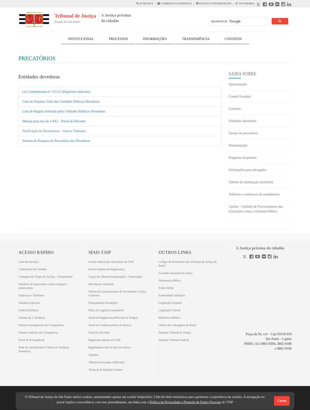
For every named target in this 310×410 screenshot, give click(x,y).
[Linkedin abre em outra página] (289, 5)
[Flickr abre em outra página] (277, 5)
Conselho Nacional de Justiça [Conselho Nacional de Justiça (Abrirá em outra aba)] (176, 273)
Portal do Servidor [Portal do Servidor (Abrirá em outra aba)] (99, 332)
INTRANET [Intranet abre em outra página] (144, 3)
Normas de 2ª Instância (31, 317)
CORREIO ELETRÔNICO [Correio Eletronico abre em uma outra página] (174, 3)
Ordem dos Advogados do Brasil (177, 325)
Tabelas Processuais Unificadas (107, 362)
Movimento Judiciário (101, 284)
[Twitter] (245, 257)
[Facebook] (251, 257)
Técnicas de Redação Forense (106, 369)
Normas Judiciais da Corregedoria (38, 332)
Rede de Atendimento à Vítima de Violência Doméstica (43, 349)
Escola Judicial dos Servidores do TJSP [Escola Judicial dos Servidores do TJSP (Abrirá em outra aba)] (111, 262)
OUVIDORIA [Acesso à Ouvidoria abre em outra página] (244, 3)
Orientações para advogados (248, 170)
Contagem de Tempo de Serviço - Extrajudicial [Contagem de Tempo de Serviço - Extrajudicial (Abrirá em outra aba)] (45, 276)
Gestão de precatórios (243, 133)
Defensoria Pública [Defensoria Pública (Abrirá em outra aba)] (170, 280)
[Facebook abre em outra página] (264, 5)
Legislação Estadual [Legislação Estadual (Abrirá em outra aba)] (170, 303)
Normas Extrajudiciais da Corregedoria (40, 325)
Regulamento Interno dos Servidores (110, 347)
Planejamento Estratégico (103, 303)
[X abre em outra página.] (259, 5)
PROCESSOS (118, 39)
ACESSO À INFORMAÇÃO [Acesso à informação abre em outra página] (213, 3)
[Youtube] (257, 257)
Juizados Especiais (29, 303)
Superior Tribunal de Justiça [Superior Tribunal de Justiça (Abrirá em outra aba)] (175, 332)
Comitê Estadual (240, 96)
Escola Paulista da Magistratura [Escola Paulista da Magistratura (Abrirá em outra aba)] (107, 269)
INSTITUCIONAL (81, 39)
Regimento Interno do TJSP (105, 340)
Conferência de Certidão (32, 269)
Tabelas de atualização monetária (251, 182)
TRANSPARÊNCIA (196, 39)
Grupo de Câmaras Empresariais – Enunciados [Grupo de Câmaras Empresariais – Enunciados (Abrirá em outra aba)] (115, 276)
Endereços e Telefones (31, 295)
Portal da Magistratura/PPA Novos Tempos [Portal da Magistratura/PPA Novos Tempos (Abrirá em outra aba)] (113, 317)
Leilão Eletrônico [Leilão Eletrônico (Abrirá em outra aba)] (28, 310)
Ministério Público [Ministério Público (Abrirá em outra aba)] (169, 317)
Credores (235, 109)
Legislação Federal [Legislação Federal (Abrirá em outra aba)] (169, 310)
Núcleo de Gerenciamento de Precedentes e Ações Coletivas (117, 293)
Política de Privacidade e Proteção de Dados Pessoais (185, 402)
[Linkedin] (275, 257)
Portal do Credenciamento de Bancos (110, 325)
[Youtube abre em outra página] (271, 5)
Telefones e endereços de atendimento (254, 194)
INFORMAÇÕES (155, 39)
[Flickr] (263, 257)
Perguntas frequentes (243, 157)
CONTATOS (233, 39)
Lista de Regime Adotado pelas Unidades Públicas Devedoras (63, 111)
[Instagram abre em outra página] (283, 5)
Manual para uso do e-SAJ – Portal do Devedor (54, 121)
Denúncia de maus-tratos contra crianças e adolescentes (42, 286)
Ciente (282, 401)
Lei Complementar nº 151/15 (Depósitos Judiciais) (56, 92)
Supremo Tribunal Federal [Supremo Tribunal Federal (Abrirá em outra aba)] (174, 340)
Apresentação (238, 84)
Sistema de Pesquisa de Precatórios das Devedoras (56, 141)
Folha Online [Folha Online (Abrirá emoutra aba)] (166, 288)
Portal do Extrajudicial (31, 340)
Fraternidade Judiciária (172, 295)
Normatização (238, 145)
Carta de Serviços (28, 262)
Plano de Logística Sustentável (106, 310)
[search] (238, 21)
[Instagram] (269, 257)
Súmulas (93, 355)
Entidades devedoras (242, 121)
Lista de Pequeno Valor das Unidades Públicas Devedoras (61, 101)
